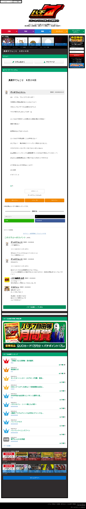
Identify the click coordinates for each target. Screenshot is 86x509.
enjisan (12, 389)
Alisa (12, 362)
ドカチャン (15, 287)
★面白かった (34, 191)
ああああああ (14, 406)
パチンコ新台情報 (76, 62)
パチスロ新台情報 (76, 60)
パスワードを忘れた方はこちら (77, 58)
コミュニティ (15, 47)
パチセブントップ (6, 47)
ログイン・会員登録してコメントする (34, 233)
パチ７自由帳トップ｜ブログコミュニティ (29, 47)
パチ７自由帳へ (7, 445)
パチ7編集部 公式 (17, 278)
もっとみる (5, 461)
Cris (12, 371)
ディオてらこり (18, 92)
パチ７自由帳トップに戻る (34, 307)
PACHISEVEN (82, 505)
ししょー (13, 380)
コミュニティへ (34, 477)
